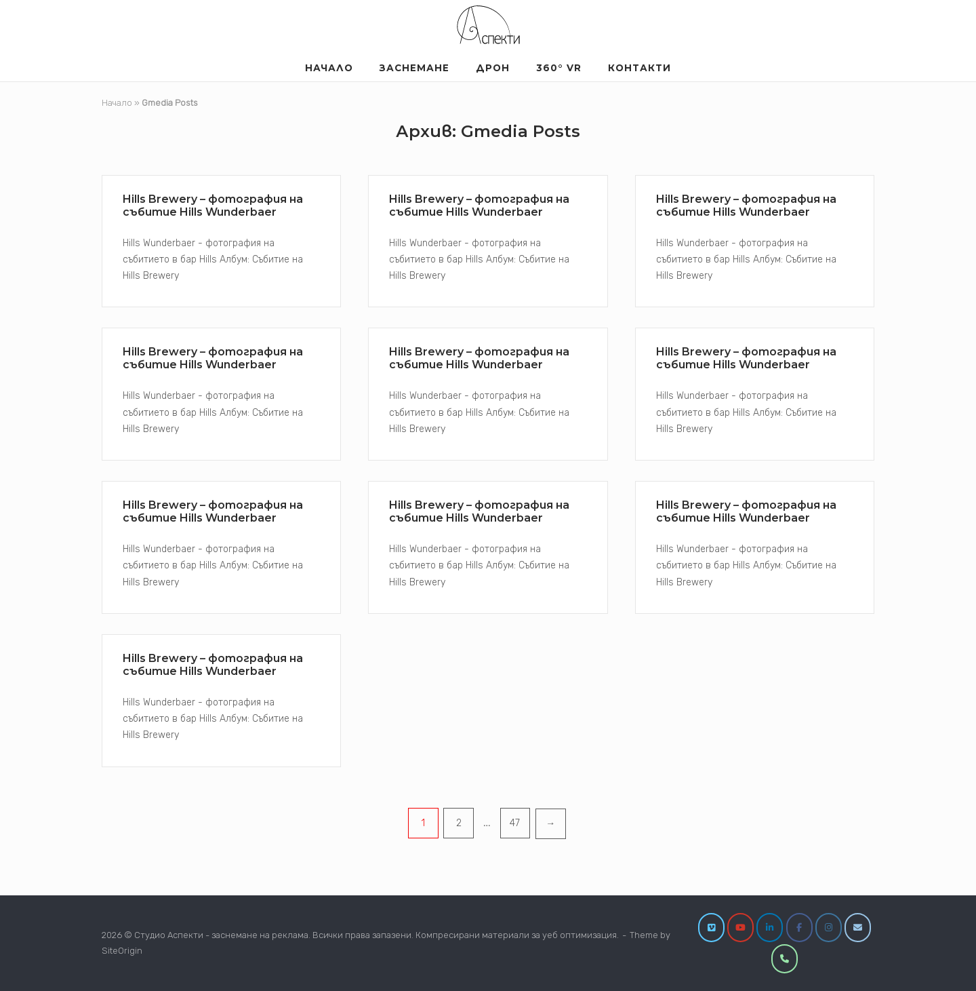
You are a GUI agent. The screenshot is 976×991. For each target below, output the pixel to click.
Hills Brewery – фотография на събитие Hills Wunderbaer (213, 205)
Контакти (639, 67)
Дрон (493, 67)
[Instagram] (828, 927)
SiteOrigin (122, 951)
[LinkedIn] (769, 927)
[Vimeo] (711, 927)
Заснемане (414, 67)
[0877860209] (784, 958)
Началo (329, 67)
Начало (117, 103)
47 (515, 822)
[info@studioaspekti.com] (858, 927)
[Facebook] (799, 927)
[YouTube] (740, 927)
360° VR (559, 67)
